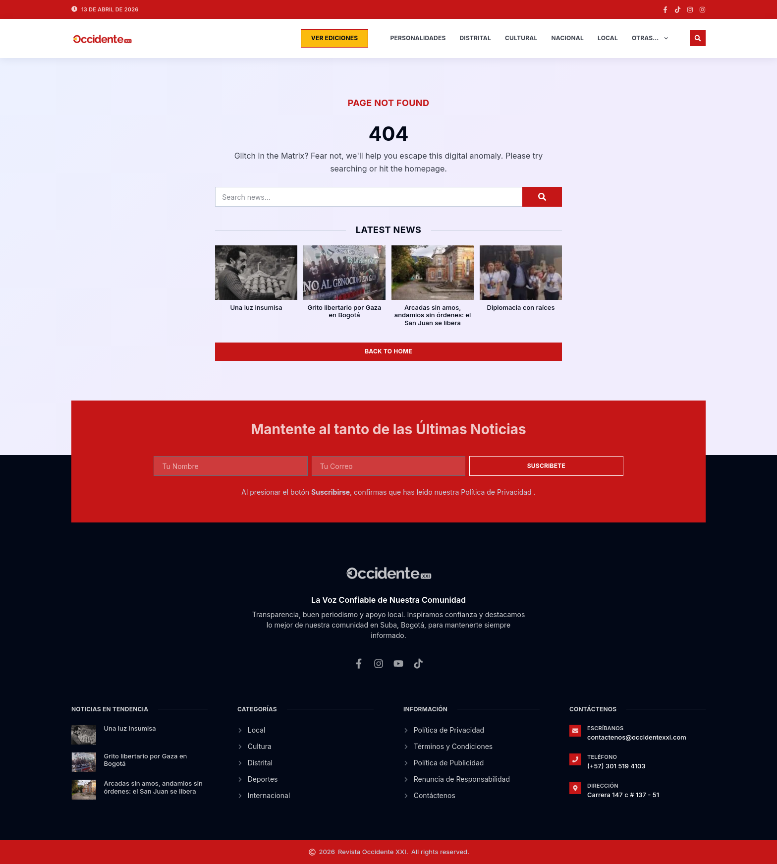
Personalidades (417, 38)
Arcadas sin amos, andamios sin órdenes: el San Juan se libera (432, 315)
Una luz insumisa (256, 307)
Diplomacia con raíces (521, 307)
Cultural (521, 38)
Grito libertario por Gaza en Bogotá (345, 311)
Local (608, 38)
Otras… (650, 38)
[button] (698, 38)
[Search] (542, 197)
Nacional (567, 38)
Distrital (475, 38)
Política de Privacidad (497, 492)
